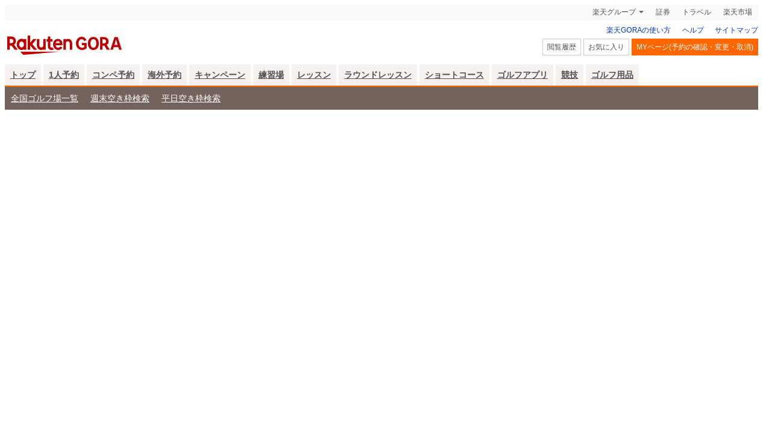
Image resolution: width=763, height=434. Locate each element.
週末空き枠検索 (119, 98)
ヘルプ (693, 30)
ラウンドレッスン (378, 75)
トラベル (696, 12)
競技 (569, 75)
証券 (663, 12)
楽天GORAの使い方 (638, 30)
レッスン (314, 75)
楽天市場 (737, 12)
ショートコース (454, 75)
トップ (23, 75)
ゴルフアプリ (522, 75)
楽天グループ (614, 12)
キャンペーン (220, 75)
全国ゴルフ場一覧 (44, 98)
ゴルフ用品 (612, 75)
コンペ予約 (113, 75)
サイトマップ (736, 30)
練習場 (271, 75)
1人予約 (64, 75)
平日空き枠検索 (191, 98)
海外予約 (164, 75)
